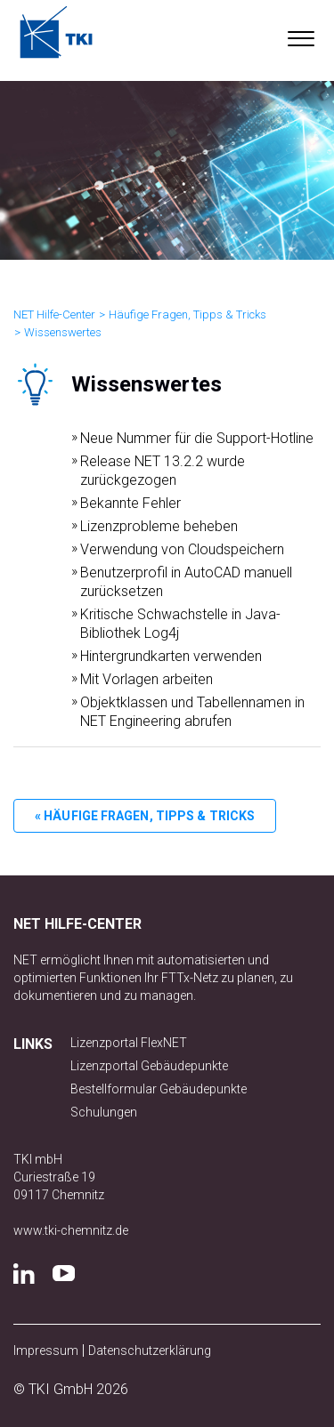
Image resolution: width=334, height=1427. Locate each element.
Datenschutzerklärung (149, 1350)
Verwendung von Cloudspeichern (182, 549)
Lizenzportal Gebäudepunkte (149, 1066)
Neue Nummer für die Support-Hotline (197, 438)
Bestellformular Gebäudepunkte (158, 1089)
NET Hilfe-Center (54, 314)
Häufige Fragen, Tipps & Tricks (187, 314)
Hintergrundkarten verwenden (171, 656)
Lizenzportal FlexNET (128, 1043)
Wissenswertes (63, 332)
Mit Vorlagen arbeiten (146, 679)
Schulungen (103, 1112)
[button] (301, 34)
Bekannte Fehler (130, 503)
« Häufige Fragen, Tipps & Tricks (145, 816)
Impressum (45, 1350)
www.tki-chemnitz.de (70, 1230)
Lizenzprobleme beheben (159, 526)
